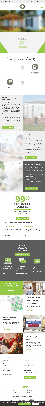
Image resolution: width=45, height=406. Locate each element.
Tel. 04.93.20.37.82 (30, 390)
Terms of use (29, 392)
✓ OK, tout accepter (24, 404)
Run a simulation (31, 188)
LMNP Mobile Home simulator (30, 365)
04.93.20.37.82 (27, 374)
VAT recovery (26, 360)
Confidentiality (23, 392)
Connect (4, 372)
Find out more (8, 127)
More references (22, 218)
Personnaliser (35, 404)
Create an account (22, 254)
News (4, 363)
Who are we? (5, 360)
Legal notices (16, 392)
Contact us (5, 365)
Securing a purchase (28, 362)
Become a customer (7, 374)
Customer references (7, 362)
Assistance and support (28, 363)
